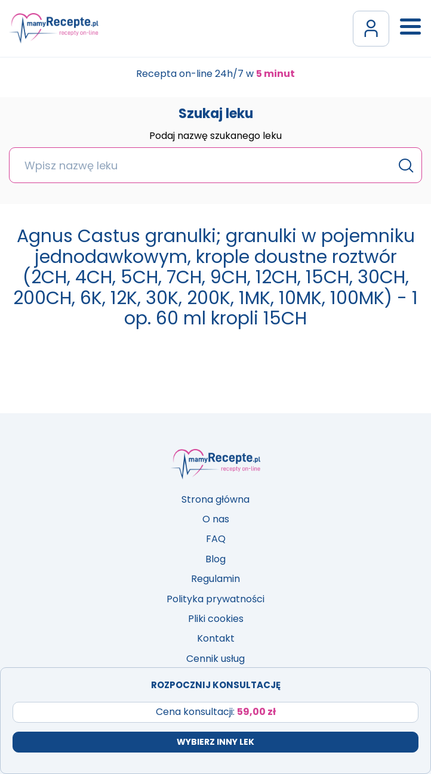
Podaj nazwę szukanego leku (215, 137)
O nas (215, 519)
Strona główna (215, 499)
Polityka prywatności (215, 599)
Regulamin (215, 579)
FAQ (216, 539)
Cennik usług (215, 658)
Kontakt (216, 638)
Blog (215, 559)
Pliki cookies (216, 619)
